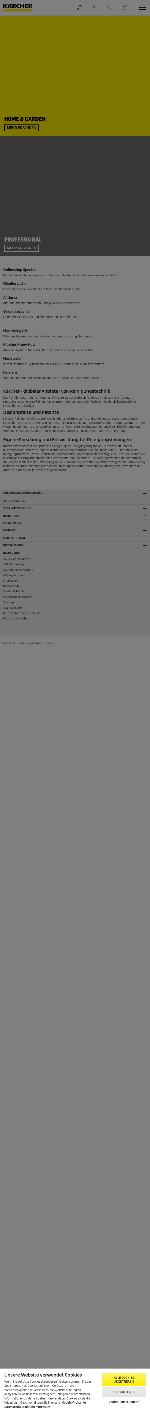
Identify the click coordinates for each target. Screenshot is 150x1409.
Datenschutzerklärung (19, 1407)
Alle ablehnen (124, 1392)
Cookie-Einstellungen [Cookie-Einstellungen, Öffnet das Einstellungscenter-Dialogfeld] (124, 1402)
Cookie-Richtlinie (74, 1402)
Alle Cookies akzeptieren (124, 1379)
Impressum (42, 1407)
